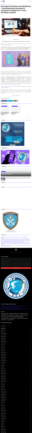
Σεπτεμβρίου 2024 (16, 360)
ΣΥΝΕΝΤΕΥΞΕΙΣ (11, 319)
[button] (1, 1)
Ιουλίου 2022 (16, 402)
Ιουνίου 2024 (16, 365)
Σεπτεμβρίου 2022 (16, 399)
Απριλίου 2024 (16, 368)
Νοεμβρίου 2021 (16, 415)
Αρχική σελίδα (3, 4)
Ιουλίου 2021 (16, 421)
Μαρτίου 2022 (16, 408)
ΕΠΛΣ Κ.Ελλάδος (4, 318)
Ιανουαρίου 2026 (16, 334)
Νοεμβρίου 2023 (16, 376)
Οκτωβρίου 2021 (16, 416)
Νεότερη (2, 117)
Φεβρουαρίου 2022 (16, 410)
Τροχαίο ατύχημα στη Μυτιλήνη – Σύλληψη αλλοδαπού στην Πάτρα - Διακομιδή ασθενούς (14, 237)
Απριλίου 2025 (16, 349)
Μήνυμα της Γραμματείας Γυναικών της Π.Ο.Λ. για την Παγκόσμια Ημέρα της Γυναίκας (5, 113)
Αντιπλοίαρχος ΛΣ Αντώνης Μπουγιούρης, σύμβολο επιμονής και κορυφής (12, 309)
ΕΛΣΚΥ (3, 316)
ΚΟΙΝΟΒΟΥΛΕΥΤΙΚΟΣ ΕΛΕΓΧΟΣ (22, 318)
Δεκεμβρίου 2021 (16, 413)
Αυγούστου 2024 (16, 362)
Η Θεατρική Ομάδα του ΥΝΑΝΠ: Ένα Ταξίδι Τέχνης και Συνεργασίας (11, 306)
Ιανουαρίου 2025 (16, 354)
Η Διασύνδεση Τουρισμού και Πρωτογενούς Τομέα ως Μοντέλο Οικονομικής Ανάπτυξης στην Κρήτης (16, 308)
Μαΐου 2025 (16, 347)
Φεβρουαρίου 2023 (16, 391)
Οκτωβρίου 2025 (16, 339)
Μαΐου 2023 (16, 386)
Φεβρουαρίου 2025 (16, 352)
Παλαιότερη (29, 117)
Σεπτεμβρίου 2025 (16, 341)
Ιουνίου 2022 (16, 403)
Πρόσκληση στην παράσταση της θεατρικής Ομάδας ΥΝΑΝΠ (10, 307)
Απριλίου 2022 (16, 407)
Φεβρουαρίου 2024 (16, 371)
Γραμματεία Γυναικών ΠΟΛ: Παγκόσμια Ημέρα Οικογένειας (15, 113)
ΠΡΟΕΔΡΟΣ (3, 319)
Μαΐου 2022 (16, 405)
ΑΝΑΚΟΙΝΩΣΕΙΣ (4, 313)
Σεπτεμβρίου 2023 (16, 379)
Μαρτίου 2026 (16, 331)
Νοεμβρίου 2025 (16, 338)
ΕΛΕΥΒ (22, 315)
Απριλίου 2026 (16, 330)
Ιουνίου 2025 (16, 346)
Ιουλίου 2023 (16, 383)
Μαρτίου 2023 (16, 389)
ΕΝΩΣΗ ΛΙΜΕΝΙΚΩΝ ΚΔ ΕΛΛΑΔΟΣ (17, 316)
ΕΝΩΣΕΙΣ (8, 316)
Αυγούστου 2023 (16, 381)
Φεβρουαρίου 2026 (16, 333)
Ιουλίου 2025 (16, 344)
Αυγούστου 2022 (16, 400)
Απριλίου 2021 (16, 426)
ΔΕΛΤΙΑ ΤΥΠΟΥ (4, 315)
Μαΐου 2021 (16, 424)
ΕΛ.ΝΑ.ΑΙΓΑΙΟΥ (12, 315)
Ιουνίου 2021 (16, 423)
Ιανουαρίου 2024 (16, 373)
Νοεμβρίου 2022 (16, 395)
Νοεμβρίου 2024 (16, 357)
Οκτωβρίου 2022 (16, 397)
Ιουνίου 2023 (16, 384)
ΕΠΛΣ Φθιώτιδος (12, 318)
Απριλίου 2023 (16, 387)
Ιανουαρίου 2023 (16, 392)
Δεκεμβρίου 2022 (16, 394)
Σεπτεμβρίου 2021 (16, 418)
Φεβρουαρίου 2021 (16, 429)
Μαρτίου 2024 (16, 370)
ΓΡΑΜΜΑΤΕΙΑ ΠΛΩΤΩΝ (23, 313)
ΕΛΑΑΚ (17, 315)
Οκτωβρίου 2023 (16, 378)
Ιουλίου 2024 (16, 363)
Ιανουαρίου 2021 (16, 431)
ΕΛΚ (26, 315)
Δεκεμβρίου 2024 (16, 355)
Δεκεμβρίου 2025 (16, 336)
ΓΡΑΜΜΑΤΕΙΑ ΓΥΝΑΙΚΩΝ (9, 4)
